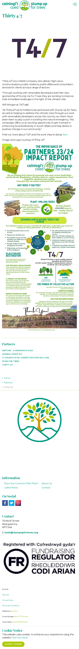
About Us (47, 483)
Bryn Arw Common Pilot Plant (21, 483)
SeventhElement (20, 622)
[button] (39, 645)
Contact (46, 487)
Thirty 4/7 (7, 365)
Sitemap (5, 595)
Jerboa (14, 611)
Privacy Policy (7, 600)
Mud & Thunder (21, 616)
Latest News (11, 487)
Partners (8, 344)
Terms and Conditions (10, 605)
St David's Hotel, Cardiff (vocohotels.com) (25, 358)
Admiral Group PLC (12, 354)
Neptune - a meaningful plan (17, 350)
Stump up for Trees (24, 5)
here (65, 134)
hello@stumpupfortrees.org (21, 532)
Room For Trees (10, 361)
